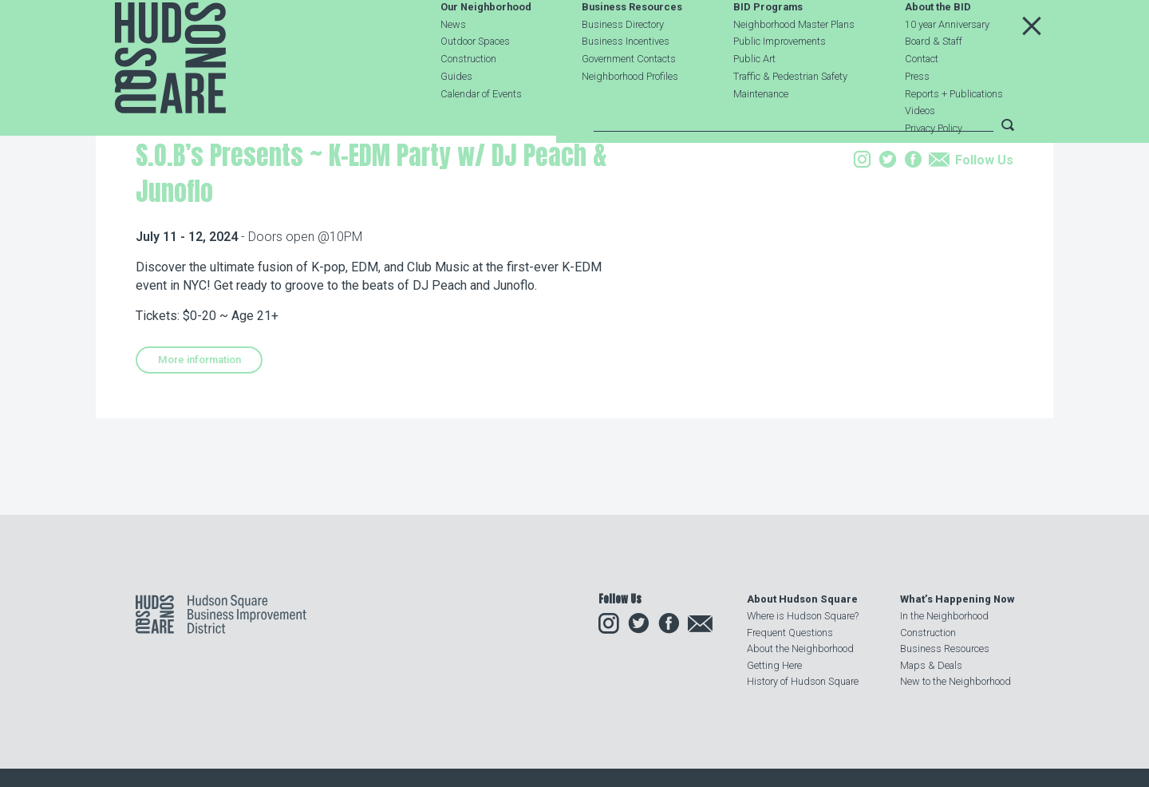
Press (917, 114)
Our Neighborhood (485, 45)
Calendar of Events (481, 131)
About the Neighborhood (800, 649)
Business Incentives (625, 79)
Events (240, 226)
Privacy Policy (933, 166)
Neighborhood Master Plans (794, 62)
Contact (921, 97)
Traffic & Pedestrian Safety (790, 114)
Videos (920, 149)
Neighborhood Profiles (630, 114)
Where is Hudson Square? (803, 616)
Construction (468, 97)
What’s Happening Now (957, 599)
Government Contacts (629, 97)
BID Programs (768, 45)
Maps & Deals (931, 665)
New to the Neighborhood (955, 681)
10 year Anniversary (947, 62)
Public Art (754, 97)
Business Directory (623, 62)
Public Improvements (779, 79)
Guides (456, 114)
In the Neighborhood (944, 616)
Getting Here (774, 665)
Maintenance (760, 131)
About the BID (938, 45)
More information (199, 460)
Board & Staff (933, 79)
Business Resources (632, 45)
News (453, 62)
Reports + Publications (954, 131)
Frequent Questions (790, 633)
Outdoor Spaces (475, 79)
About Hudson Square (802, 599)
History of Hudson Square (803, 681)
